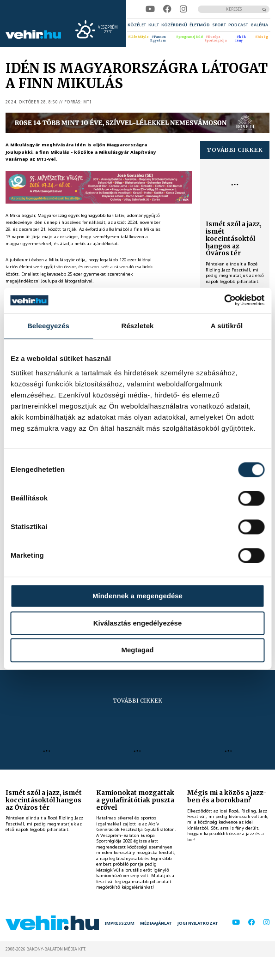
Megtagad (138, 650)
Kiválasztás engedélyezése (137, 623)
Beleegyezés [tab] (48, 326)
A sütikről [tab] (227, 326)
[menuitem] (137, 24)
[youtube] (150, 9)
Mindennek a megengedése (137, 596)
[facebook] (167, 9)
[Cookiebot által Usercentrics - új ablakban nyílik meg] (223, 300)
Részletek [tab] (137, 326)
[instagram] (183, 9)
